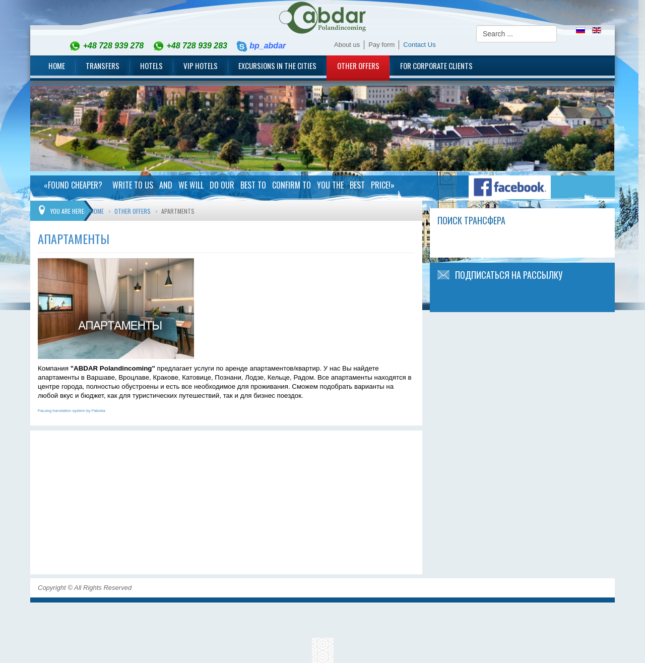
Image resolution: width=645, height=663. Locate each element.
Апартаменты (73, 238)
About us (347, 44)
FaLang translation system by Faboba (71, 410)
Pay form (381, 44)
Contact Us (419, 44)
